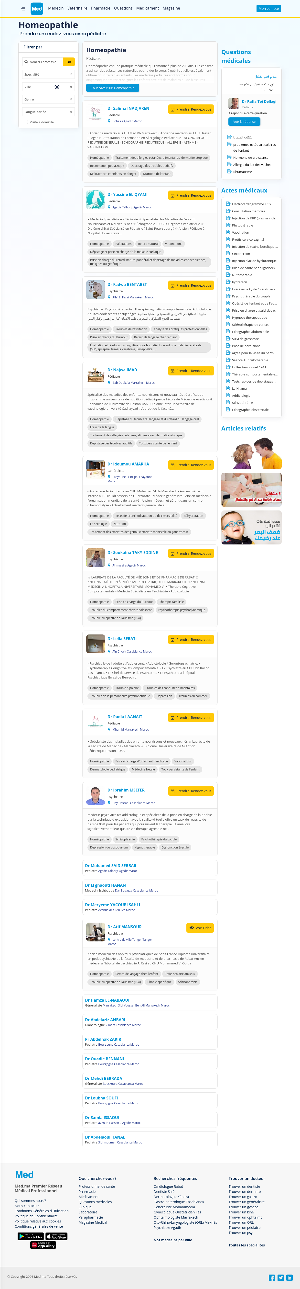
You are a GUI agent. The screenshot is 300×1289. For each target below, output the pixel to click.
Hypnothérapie (145, 847)
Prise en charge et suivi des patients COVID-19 (266, 310)
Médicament (147, 8)
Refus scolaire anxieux (180, 974)
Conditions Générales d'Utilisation (42, 1211)
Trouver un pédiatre (244, 1227)
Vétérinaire (77, 8)
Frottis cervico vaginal (248, 239)
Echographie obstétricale (250, 409)
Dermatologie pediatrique (107, 769)
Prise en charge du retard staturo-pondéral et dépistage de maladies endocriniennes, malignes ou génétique (148, 262)
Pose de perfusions (246, 346)
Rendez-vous (191, 109)
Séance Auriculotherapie (250, 360)
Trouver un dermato (245, 1191)
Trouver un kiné (241, 1212)
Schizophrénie (125, 839)
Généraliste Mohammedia (174, 1207)
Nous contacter (27, 1205)
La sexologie (98, 524)
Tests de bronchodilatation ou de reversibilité (146, 516)
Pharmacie (100, 8)
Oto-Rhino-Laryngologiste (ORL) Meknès (185, 1222)
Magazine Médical (93, 1222)
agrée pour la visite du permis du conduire (263, 353)
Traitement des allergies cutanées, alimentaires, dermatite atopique (162, 158)
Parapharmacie (91, 1217)
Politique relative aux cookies (38, 1221)
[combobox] (48, 74)
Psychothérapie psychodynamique (181, 610)
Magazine (171, 8)
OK (68, 61)
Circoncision (241, 253)
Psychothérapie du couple (159, 839)
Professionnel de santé (97, 1186)
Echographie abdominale (250, 331)
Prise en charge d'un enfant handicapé (142, 761)
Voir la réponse (244, 121)
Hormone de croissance (250, 157)
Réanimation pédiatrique (107, 166)
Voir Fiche (200, 927)
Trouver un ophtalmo (246, 1217)
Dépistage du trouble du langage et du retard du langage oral (157, 419)
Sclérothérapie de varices (250, 324)
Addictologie (241, 395)
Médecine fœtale (143, 769)
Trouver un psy (241, 1232)
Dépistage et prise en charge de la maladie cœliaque (125, 252)
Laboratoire (88, 1212)
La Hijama (239, 388)
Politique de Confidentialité (36, 1216)
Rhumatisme (242, 172)
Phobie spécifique (159, 982)
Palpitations (124, 244)
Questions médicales (95, 1201)
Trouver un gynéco (243, 1207)
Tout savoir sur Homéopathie (112, 88)
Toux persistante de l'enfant (158, 443)
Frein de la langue (102, 427)
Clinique (85, 1207)
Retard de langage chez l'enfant (155, 337)
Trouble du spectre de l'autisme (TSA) (115, 618)
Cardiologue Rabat (168, 1186)
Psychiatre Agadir (167, 1227)
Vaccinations (173, 244)
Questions (123, 8)
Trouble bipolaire (127, 688)
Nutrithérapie (242, 275)
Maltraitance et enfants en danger (113, 174)
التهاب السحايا (243, 137)
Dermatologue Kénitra (171, 1196)
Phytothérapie (242, 225)
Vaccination (240, 232)
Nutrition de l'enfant (157, 174)
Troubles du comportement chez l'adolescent (121, 610)
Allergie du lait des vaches (252, 164)
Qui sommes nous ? (30, 1200)
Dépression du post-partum (109, 847)
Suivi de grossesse (245, 339)
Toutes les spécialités (247, 1245)
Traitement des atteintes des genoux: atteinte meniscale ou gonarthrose (139, 532)
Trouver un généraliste (247, 1201)
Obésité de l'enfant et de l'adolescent (259, 303)
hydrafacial (240, 282)
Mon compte (269, 8)
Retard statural (148, 244)
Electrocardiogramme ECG (251, 204)
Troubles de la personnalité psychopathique (120, 696)
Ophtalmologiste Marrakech (176, 1217)
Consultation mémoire (248, 211)
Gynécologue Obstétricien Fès (177, 1212)
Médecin (56, 8)
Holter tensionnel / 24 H (249, 367)
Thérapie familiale (172, 602)
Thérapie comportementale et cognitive (261, 374)
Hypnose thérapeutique (249, 317)
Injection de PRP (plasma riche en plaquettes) (265, 218)
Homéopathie (99, 158)
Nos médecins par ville (173, 1240)
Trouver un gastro (243, 1196)
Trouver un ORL (241, 1222)
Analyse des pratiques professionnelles (180, 329)
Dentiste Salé (164, 1191)
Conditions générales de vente (39, 1226)
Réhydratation (193, 516)
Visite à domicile (42, 122)
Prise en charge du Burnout (109, 337)
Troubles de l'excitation (131, 329)
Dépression (164, 696)
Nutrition (120, 524)
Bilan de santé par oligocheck (253, 268)
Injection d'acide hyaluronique (254, 261)
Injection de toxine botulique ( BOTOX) (260, 246)
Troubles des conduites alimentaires (170, 688)
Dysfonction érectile (175, 847)
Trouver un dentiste (244, 1186)
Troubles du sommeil (193, 696)
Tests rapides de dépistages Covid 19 (259, 381)
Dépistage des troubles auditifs (152, 166)
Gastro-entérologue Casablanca (179, 1201)
